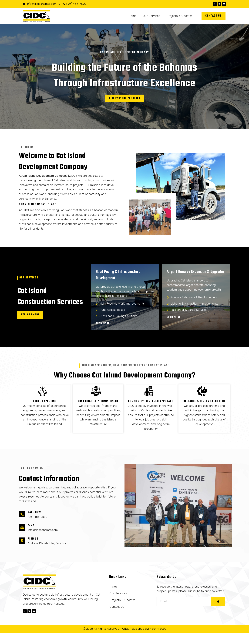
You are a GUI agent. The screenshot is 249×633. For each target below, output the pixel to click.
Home (132, 16)
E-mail (32, 526)
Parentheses (158, 629)
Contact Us (117, 608)
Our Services (151, 16)
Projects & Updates (179, 16)
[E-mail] (22, 528)
